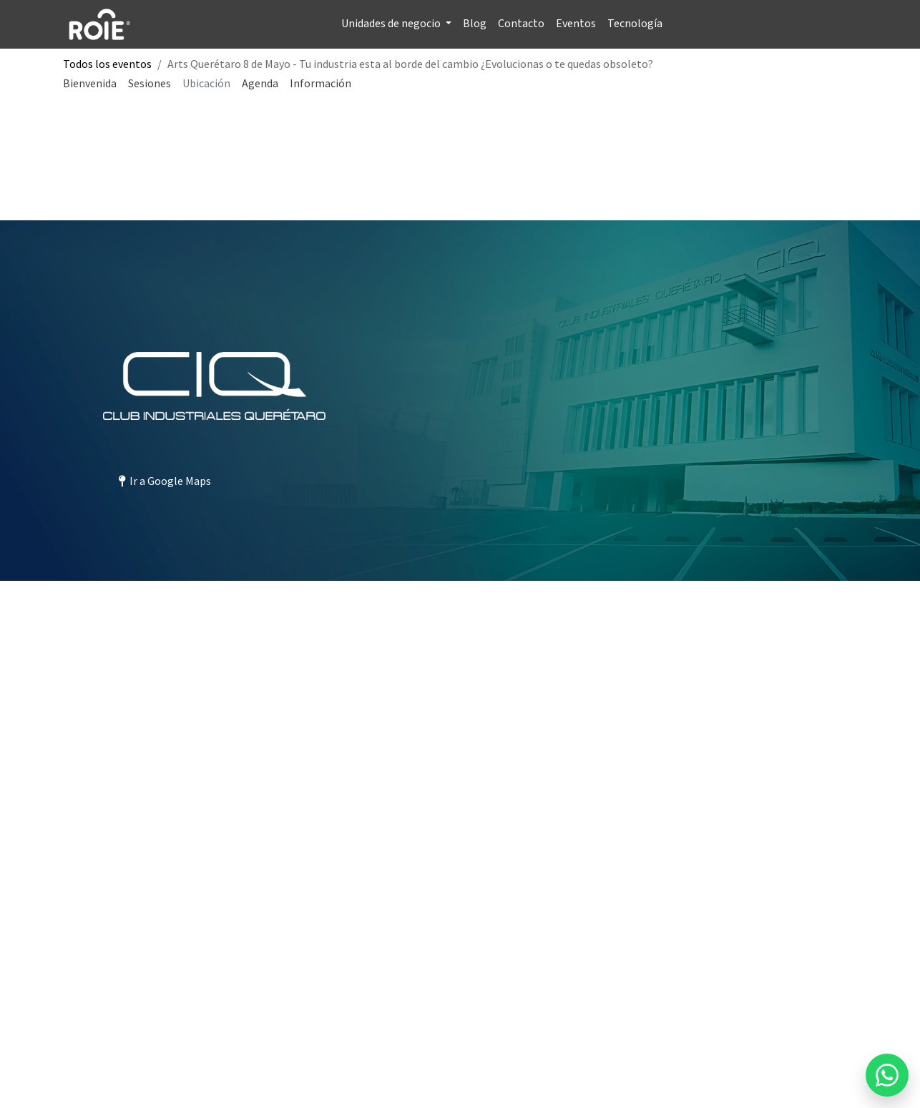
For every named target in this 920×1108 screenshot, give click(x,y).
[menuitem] (396, 23)
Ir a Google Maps (165, 481)
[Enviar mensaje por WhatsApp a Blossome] (887, 1075)
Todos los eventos (107, 64)
